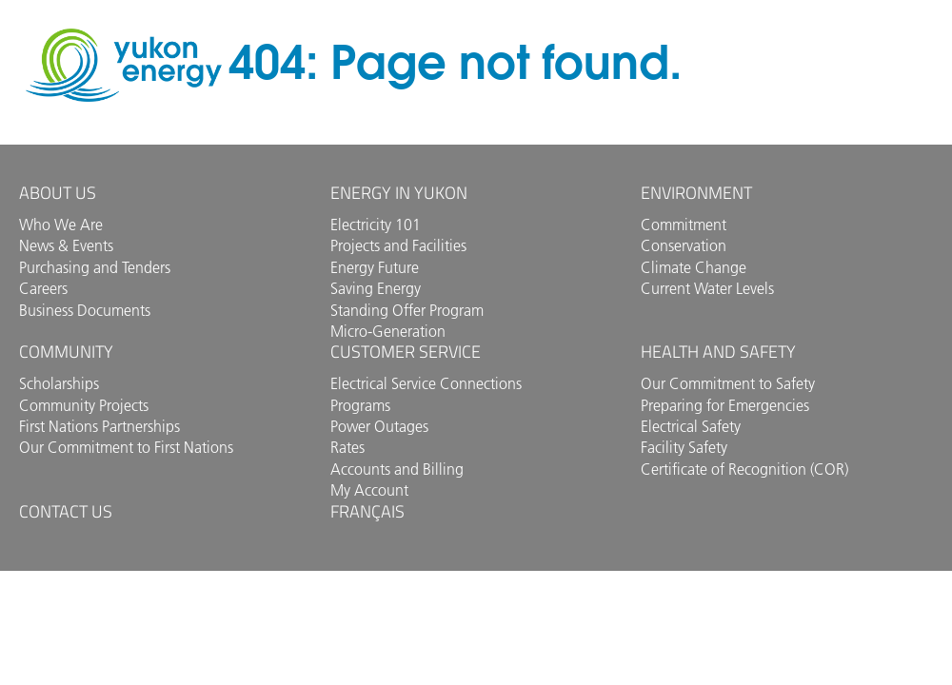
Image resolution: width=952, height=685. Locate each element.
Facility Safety (684, 447)
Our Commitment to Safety (728, 383)
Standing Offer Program (407, 310)
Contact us (65, 511)
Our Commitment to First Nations (126, 447)
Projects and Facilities (398, 245)
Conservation (683, 245)
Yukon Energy (123, 65)
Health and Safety (718, 351)
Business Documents (84, 310)
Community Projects (84, 405)
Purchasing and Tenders (94, 267)
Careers (43, 288)
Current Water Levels (707, 288)
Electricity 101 (375, 224)
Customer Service (405, 351)
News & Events (66, 245)
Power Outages (379, 426)
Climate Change (693, 267)
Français (367, 511)
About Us (57, 193)
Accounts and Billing (397, 469)
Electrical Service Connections (426, 383)
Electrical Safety (691, 426)
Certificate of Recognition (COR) (744, 469)
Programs (360, 405)
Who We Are (61, 224)
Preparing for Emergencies (725, 405)
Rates (347, 447)
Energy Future (374, 267)
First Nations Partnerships (99, 426)
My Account (369, 489)
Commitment (683, 224)
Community (66, 351)
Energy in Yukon (398, 193)
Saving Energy (375, 288)
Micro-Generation (388, 331)
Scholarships (59, 383)
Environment (696, 193)
